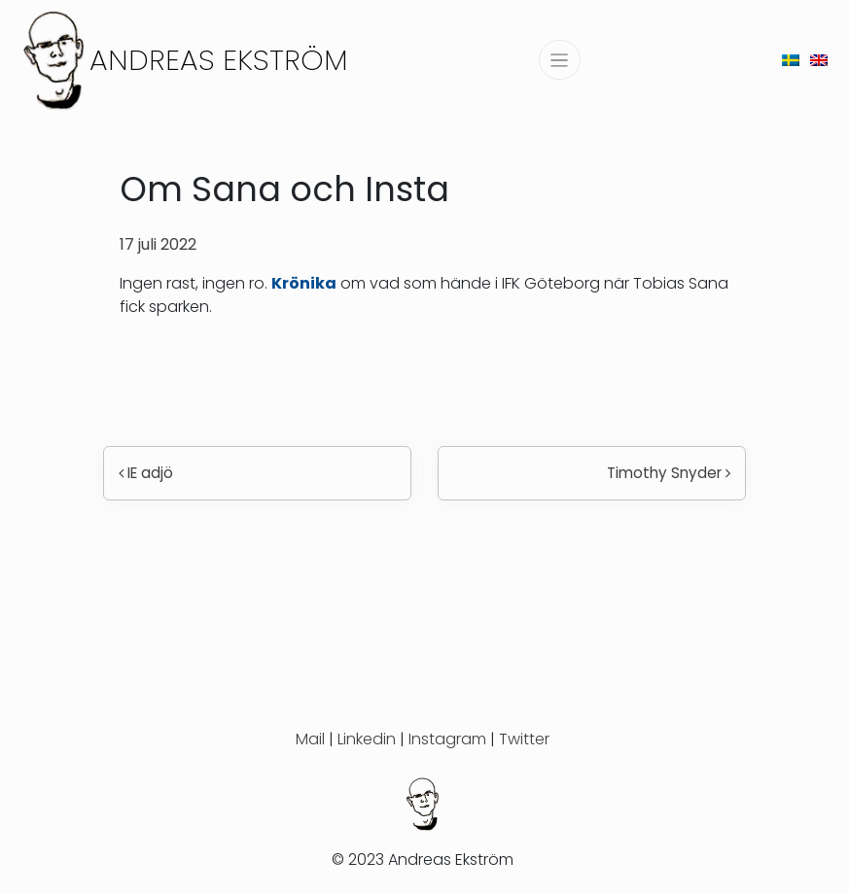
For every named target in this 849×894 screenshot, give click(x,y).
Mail (310, 739)
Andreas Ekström (218, 60)
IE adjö (146, 473)
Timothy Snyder (668, 473)
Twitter (524, 739)
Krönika (303, 283)
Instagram (447, 739)
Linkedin (366, 739)
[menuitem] (790, 60)
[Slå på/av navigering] (560, 60)
